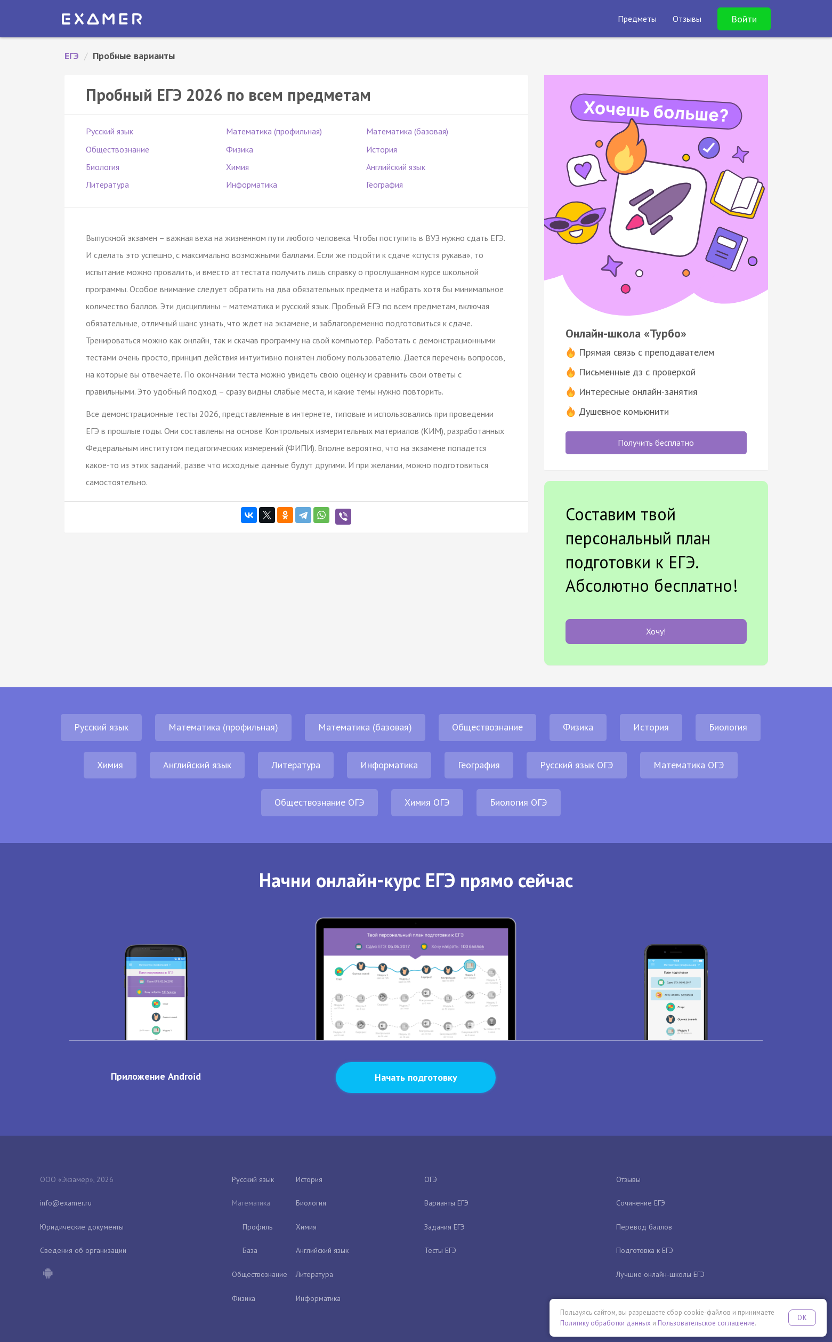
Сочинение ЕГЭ (640, 1203)
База (250, 1250)
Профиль (257, 1227)
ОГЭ (430, 1179)
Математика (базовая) (407, 131)
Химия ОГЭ (427, 802)
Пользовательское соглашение (706, 1323)
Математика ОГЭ (688, 765)
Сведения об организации (83, 1250)
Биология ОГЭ (518, 802)
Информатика (251, 184)
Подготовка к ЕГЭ (644, 1250)
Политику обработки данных (605, 1323)
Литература (107, 184)
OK (802, 1317)
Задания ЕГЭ (444, 1227)
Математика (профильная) (274, 131)
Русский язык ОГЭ (576, 765)
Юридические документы (82, 1227)
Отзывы (628, 1179)
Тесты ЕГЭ (440, 1250)
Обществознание (117, 149)
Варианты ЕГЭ (446, 1203)
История (381, 149)
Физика (239, 149)
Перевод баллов (644, 1227)
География (384, 184)
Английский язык (395, 167)
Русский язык (109, 131)
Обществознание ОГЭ (319, 802)
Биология (102, 167)
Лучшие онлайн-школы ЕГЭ (660, 1274)
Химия (237, 167)
